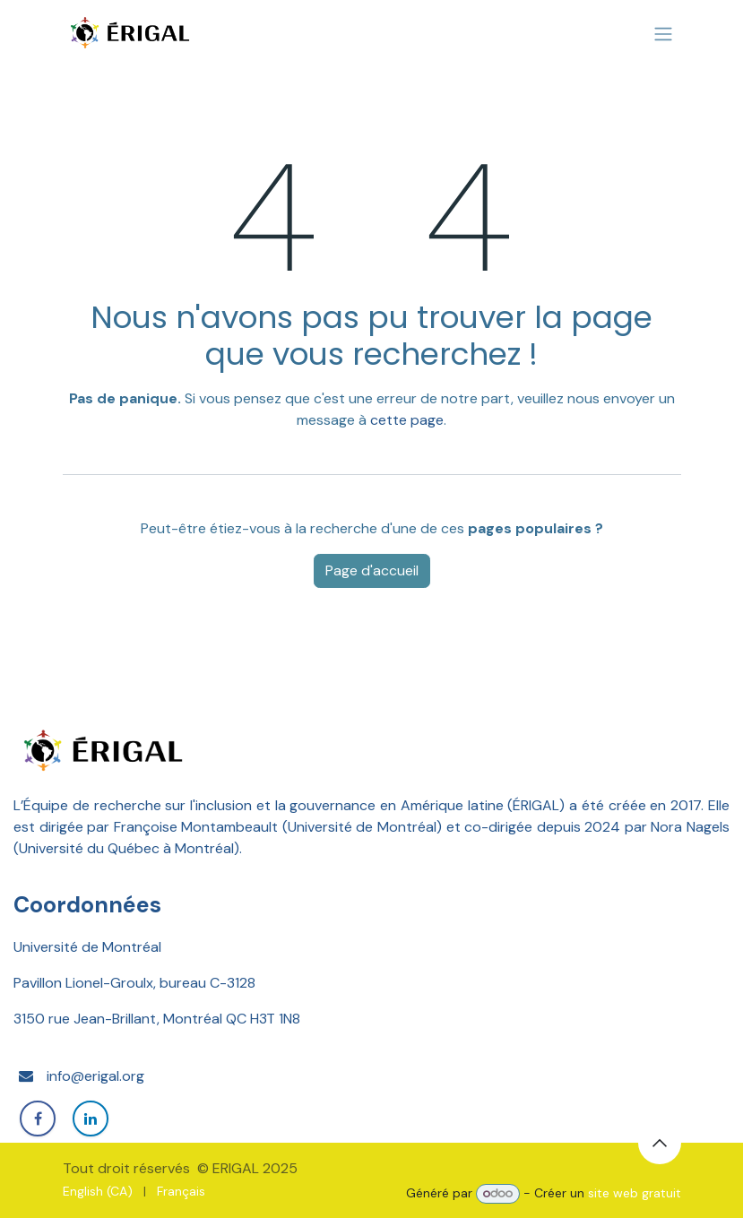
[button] (659, 1142)
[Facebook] (37, 1118)
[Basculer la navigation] (663, 34)
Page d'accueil (372, 570)
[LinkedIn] (90, 1118)
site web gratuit (634, 1193)
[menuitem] (98, 1191)
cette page (407, 419)
